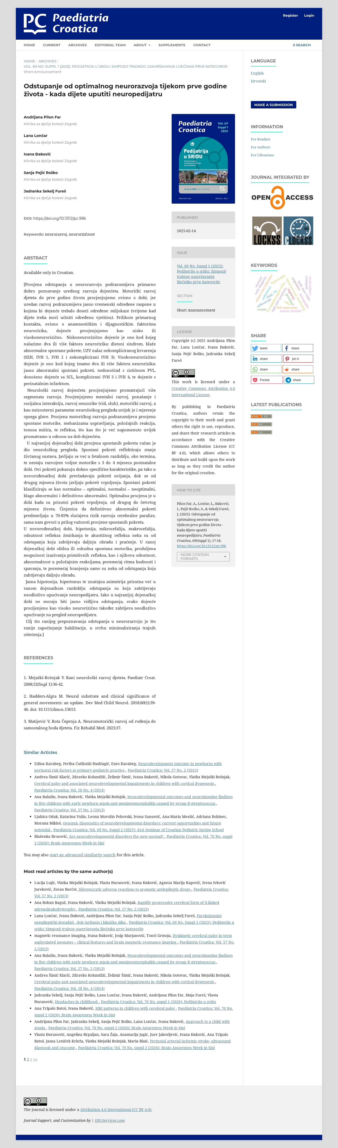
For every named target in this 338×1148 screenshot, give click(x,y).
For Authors (260, 147)
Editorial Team (110, 45)
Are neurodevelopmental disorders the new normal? (117, 836)
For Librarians (262, 155)
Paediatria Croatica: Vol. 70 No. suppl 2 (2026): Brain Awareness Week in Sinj (116, 1027)
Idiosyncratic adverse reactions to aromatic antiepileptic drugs (135, 889)
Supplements (171, 45)
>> (35, 1059)
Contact (201, 45)
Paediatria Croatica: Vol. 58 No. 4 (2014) (69, 790)
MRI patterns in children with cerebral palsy (135, 1008)
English (257, 73)
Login (309, 15)
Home (29, 45)
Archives (77, 45)
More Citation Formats (195, 556)
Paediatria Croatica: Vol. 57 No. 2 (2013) (163, 770)
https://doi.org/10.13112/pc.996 (59, 218)
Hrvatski (258, 81)
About (141, 45)
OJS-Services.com (110, 1120)
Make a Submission (273, 105)
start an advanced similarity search (83, 855)
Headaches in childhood (77, 1001)
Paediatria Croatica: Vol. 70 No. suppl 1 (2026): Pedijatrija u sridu (158, 1001)
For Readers (260, 139)
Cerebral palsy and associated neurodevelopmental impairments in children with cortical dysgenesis (124, 783)
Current (51, 45)
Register (290, 15)
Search (302, 45)
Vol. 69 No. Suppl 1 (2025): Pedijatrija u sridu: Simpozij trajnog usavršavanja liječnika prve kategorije (126, 66)
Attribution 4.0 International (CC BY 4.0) (115, 1109)
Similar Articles (40, 752)
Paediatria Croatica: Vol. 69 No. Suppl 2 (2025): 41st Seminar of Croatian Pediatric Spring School (138, 829)
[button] (266, 348)
